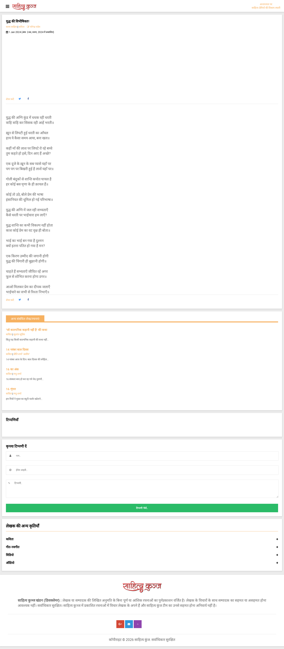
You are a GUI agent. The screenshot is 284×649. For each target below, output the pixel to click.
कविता (21, 26)
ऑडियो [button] (142, 563)
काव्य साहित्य (11, 26)
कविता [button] (142, 539)
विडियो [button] (142, 555)
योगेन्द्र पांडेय (33, 26)
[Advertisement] (142, 63)
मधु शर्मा (17, 373)
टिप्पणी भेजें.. (142, 508)
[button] (19, 99)
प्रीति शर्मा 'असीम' (22, 354)
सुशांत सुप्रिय (19, 334)
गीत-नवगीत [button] (142, 547)
